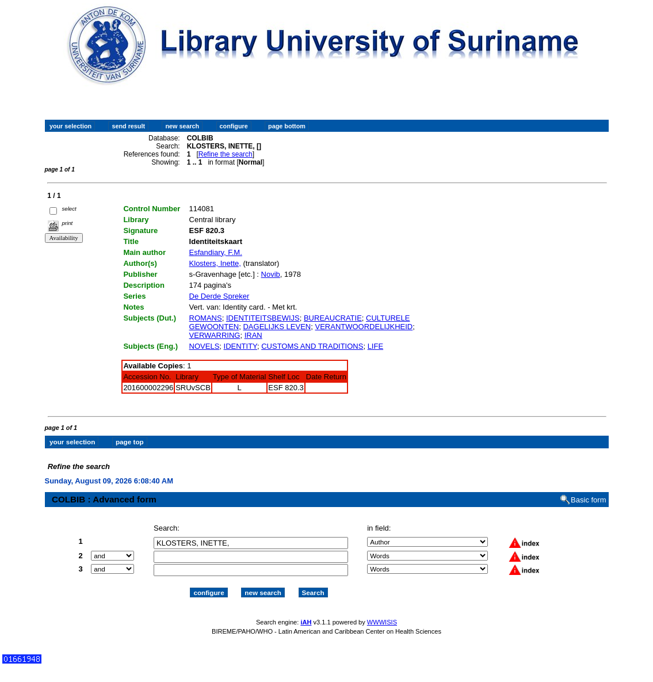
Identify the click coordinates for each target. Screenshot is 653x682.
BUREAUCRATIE (333, 318)
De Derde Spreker (219, 296)
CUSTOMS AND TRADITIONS (312, 346)
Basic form (588, 489)
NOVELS (204, 346)
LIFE (375, 346)
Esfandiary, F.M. (215, 252)
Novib (270, 274)
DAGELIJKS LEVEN (277, 326)
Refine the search (225, 154)
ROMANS (205, 318)
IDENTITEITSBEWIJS (263, 318)
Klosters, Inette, (215, 263)
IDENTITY (240, 346)
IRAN (253, 335)
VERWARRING (214, 335)
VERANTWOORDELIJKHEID (364, 326)
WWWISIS (382, 612)
